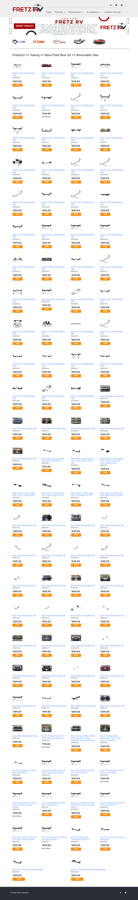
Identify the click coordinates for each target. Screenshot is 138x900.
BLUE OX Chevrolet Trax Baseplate (27, 870)
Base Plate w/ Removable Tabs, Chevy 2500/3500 (23, 494)
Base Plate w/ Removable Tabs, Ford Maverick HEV (82, 494)
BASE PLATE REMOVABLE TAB (24, 75)
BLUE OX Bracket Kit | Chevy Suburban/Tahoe (54, 839)
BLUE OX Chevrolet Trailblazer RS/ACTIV (80, 839)
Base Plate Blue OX (58, 55)
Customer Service (112, 12)
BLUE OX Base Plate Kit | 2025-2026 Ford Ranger (53, 737)
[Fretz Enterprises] (28, 9)
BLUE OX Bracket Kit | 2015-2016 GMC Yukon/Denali (25, 839)
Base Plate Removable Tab (53, 300)
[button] (111, 5)
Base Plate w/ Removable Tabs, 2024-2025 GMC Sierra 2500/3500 (111, 461)
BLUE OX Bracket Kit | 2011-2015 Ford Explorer (83, 772)
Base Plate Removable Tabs (112, 396)
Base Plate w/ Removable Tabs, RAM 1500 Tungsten (111, 494)
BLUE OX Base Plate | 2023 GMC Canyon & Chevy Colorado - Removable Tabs (83, 738)
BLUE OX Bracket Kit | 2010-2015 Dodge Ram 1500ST (54, 772)
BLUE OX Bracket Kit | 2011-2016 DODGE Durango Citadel (24, 805)
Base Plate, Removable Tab (24, 526)
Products (59, 12)
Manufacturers (74, 12)
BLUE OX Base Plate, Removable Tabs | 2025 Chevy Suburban (110, 738)
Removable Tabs (87, 55)
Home (48, 12)
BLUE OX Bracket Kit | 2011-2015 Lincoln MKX (112, 772)
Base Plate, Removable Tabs (54, 706)
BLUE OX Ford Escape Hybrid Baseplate (88, 870)
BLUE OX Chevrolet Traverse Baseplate (112, 839)
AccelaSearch (93, 12)
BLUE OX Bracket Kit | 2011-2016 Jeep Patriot (54, 804)
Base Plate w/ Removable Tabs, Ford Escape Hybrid (53, 494)
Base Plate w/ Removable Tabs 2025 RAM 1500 (53, 460)
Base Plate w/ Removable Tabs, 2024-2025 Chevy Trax (82, 461)
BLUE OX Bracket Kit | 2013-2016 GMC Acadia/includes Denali (83, 805)
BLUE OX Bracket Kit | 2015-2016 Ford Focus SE (112, 804)
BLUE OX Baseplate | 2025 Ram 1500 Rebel (24, 772)
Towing (35, 55)
